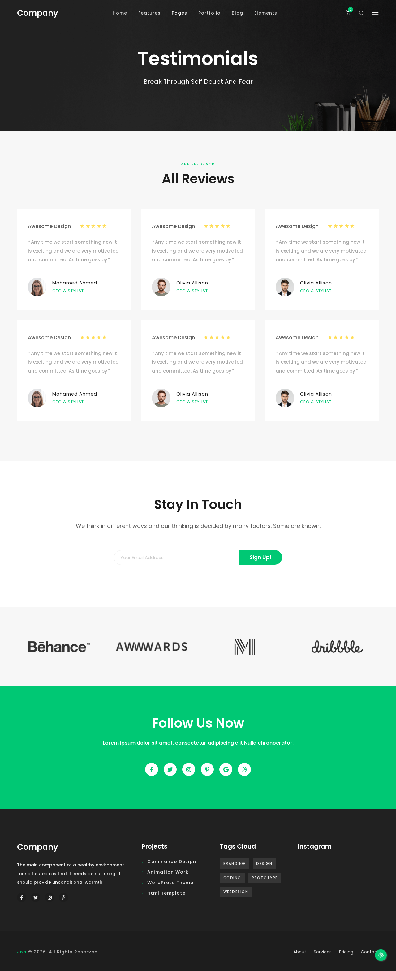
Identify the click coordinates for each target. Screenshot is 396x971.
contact (370, 952)
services (323, 952)
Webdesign (235, 891)
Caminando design (171, 861)
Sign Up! (261, 557)
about (299, 952)
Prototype (265, 877)
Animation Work (167, 872)
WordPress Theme (170, 882)
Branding (234, 863)
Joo (22, 952)
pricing (346, 952)
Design (264, 863)
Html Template (166, 893)
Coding (232, 877)
